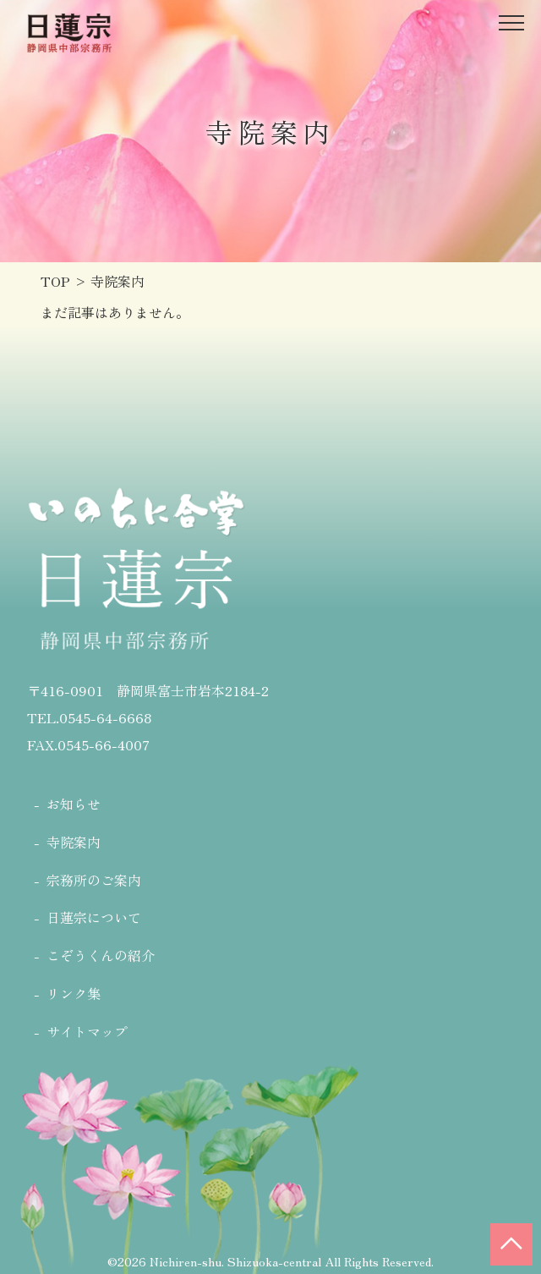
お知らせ (73, 804)
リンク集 (73, 993)
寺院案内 (73, 842)
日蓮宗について (93, 917)
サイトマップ (87, 1031)
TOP (55, 281)
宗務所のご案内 (93, 880)
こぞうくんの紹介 (100, 955)
